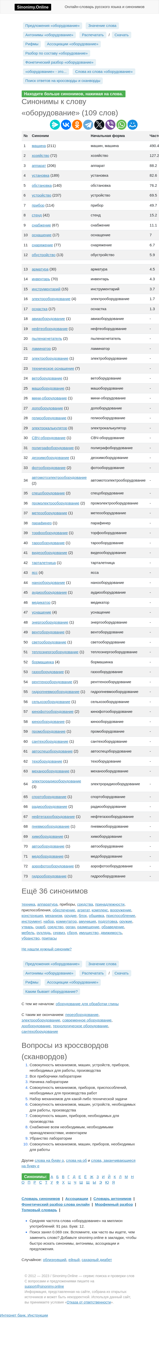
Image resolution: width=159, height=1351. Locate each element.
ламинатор (41, 348)
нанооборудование (48, 582)
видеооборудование (49, 552)
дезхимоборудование (50, 457)
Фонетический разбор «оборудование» (59, 62)
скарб (41, 927)
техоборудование (47, 761)
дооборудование (36, 1026)
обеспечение (63, 910)
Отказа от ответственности (89, 1302)
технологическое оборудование (80, 1026)
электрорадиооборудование (56, 781)
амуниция (87, 921)
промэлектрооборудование (55, 503)
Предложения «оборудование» (52, 25)
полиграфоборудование (53, 448)
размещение (88, 927)
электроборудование (50, 358)
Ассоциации (76, 1198)
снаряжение (42, 245)
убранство (31, 938)
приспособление (120, 915)
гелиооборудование (49, 418)
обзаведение (113, 927)
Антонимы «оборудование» (49, 35)
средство (55, 927)
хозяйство (40, 155)
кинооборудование (48, 721)
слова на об (76, 1160)
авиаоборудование (48, 318)
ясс (35, 572)
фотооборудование (49, 467)
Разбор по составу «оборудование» (56, 53)
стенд (37, 215)
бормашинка (43, 662)
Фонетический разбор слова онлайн (56, 1204)
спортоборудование (49, 797)
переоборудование (82, 1014)
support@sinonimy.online (44, 1286)
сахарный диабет (97, 1259)
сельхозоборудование (51, 702)
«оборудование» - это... (46, 71)
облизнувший (54, 1259)
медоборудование (47, 856)
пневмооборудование (51, 826)
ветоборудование (47, 378)
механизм (53, 915)
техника (28, 904)
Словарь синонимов (41, 1198)
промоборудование (49, 731)
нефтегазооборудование (53, 816)
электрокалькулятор (49, 428)
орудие (70, 915)
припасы (49, 938)
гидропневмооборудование (55, 691)
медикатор (41, 602)
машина (39, 146)
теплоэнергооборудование (55, 652)
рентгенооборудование (52, 682)
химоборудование (47, 836)
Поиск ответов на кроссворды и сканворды (63, 80)
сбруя (72, 932)
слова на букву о (49, 1160)
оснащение (41, 235)
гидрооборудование (49, 876)
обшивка (96, 915)
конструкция (32, 915)
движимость (111, 932)
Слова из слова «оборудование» (104, 71)
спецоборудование (48, 493)
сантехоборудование (50, 741)
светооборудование (49, 642)
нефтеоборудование (50, 329)
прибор (38, 205)
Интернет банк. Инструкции (24, 1315)
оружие (125, 921)
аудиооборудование (49, 592)
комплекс (100, 910)
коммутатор (66, 921)
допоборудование (47, 408)
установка (40, 175)
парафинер (42, 523)
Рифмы (32, 44)
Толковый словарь (39, 1210)
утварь (28, 927)
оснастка (39, 309)
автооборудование (48, 846)
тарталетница (44, 563)
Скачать (121, 35)
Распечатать (93, 35)
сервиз (59, 932)
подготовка (107, 921)
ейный (74, 1259)
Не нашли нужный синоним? (47, 949)
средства (85, 904)
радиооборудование (49, 806)
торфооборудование (50, 533)
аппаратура (47, 904)
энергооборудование (50, 622)
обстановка (42, 185)
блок (83, 915)
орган (70, 927)
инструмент (32, 921)
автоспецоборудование (52, 751)
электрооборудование (51, 299)
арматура (40, 269)
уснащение (41, 612)
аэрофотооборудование (53, 866)
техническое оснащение (53, 368)
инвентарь (41, 279)
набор (49, 921)
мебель (28, 932)
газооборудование (48, 672)
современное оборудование (86, 1020)
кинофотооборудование (53, 711)
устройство (41, 195)
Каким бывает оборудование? (51, 991)
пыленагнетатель (47, 338)
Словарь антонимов (112, 1198)
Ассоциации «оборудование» (73, 44)
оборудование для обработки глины (87, 1004)
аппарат (39, 165)
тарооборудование (48, 543)
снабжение (41, 225)
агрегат (83, 910)
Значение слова (102, 25)
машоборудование (48, 388)
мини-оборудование (49, 398)
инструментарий (46, 289)
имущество (89, 932)
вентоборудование (48, 632)
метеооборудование (49, 513)
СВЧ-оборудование (49, 438)
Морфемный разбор (114, 1204)
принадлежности (109, 904)
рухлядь (44, 932)
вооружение (120, 910)
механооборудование (50, 771)
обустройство (43, 255)
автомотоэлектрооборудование (59, 477)
